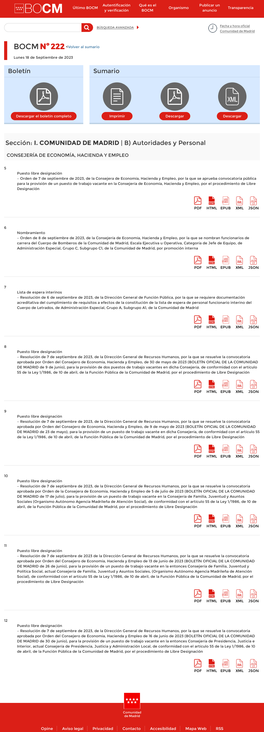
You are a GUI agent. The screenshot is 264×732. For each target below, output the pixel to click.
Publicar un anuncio (209, 8)
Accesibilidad (163, 728)
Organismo (179, 7)
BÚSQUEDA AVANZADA (115, 27)
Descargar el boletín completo (43, 116)
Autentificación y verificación (116, 8)
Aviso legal (72, 728)
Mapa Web (196, 728)
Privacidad (103, 728)
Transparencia (240, 7)
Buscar (87, 30)
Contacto (131, 728)
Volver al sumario (84, 47)
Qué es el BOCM (147, 8)
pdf (198, 208)
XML (240, 208)
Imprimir (117, 116)
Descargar (175, 116)
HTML (212, 208)
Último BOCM (85, 7)
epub (225, 208)
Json (253, 208)
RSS (219, 728)
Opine (47, 728)
